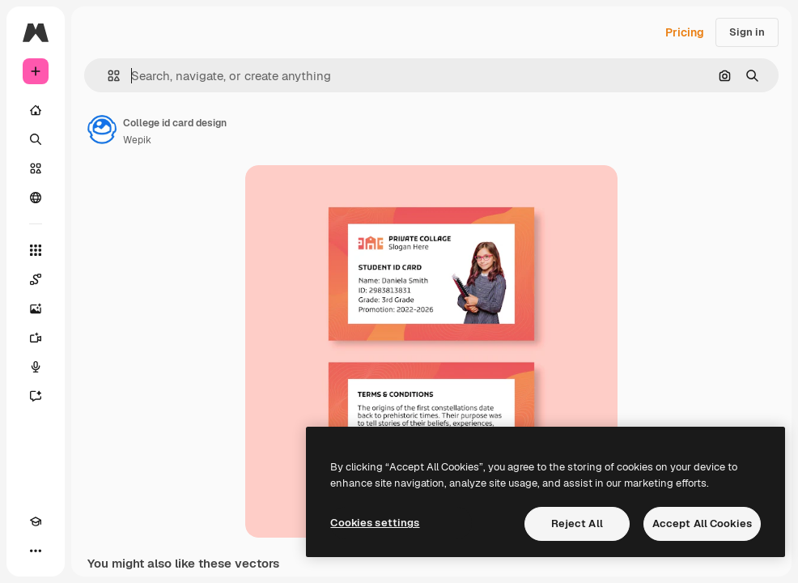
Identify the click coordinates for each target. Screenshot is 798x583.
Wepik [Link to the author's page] (137, 140)
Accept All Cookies (702, 523)
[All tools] (36, 250)
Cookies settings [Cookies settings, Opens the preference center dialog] (374, 523)
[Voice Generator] (36, 367)
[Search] (36, 139)
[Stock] (36, 168)
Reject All (577, 523)
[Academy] (36, 521)
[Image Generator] (36, 308)
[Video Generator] (36, 338)
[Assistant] (36, 396)
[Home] (36, 110)
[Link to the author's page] (102, 129)
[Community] (36, 198)
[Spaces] (36, 279)
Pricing (684, 32)
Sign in (747, 32)
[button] (107, 76)
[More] (36, 551)
